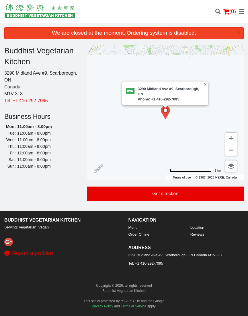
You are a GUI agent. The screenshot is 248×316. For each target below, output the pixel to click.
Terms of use (182, 177)
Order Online (138, 234)
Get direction (165, 193)
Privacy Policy (102, 306)
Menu (133, 227)
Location (197, 227)
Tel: (26, 100)
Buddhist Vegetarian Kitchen (42, 220)
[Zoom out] (231, 150)
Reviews (197, 234)
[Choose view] (231, 166)
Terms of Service (133, 306)
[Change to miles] (195, 170)
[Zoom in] (231, 138)
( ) (229, 11)
